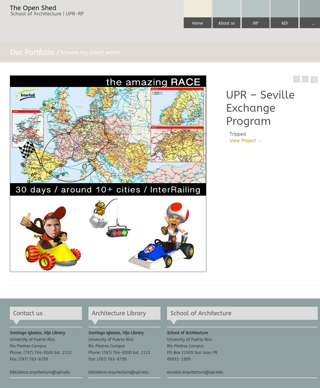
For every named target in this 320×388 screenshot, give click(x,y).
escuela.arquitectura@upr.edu (195, 372)
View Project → (246, 141)
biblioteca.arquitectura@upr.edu (40, 372)
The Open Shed (33, 8)
